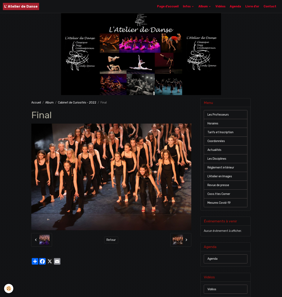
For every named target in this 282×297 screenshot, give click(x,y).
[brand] (21, 6)
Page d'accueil (168, 6)
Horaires (212, 123)
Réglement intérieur (220, 167)
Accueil (36, 102)
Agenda (235, 6)
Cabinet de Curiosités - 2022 (77, 102)
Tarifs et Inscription (220, 132)
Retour (111, 240)
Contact (270, 6)
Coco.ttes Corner (218, 194)
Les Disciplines (216, 158)
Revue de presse (218, 185)
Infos (187, 6)
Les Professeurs (218, 114)
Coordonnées (216, 141)
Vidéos (220, 6)
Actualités (214, 150)
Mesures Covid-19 (219, 203)
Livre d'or (252, 6)
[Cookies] (8, 288)
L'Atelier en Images (219, 176)
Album (203, 6)
